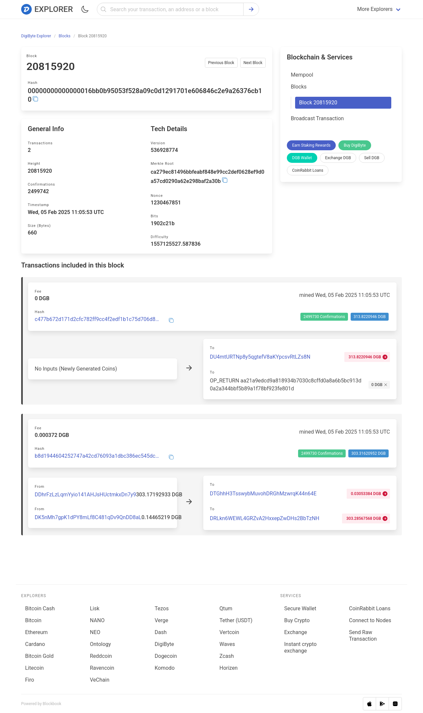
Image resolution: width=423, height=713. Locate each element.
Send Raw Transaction (363, 635)
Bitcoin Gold (39, 656)
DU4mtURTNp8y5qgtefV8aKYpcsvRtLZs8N (260, 357)
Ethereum (36, 632)
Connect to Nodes (370, 620)
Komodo (164, 668)
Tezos (162, 608)
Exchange (295, 632)
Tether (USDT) (235, 620)
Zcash (226, 656)
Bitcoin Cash (40, 608)
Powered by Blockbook (41, 703)
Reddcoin (101, 656)
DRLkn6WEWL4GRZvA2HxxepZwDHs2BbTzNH (264, 518)
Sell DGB (371, 158)
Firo (29, 680)
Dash (161, 632)
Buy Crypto (297, 620)
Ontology (100, 644)
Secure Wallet (300, 608)
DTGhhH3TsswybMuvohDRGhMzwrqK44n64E (263, 493)
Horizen (228, 668)
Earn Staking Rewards (311, 145)
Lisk (94, 608)
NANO (97, 620)
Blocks (299, 87)
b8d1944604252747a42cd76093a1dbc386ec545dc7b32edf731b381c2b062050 (98, 456)
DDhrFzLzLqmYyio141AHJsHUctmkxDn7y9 (85, 494)
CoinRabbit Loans (307, 170)
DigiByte (164, 644)
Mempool (302, 75)
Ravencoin (102, 668)
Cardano (35, 644)
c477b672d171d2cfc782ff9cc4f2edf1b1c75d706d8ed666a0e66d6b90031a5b (98, 319)
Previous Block (221, 62)
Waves (227, 644)
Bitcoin (33, 620)
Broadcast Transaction (317, 118)
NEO (95, 632)
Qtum (225, 608)
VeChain (99, 680)
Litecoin (34, 668)
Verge (161, 620)
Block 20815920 (318, 102)
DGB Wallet (302, 158)
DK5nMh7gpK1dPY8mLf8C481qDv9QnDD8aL (88, 517)
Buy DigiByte (355, 145)
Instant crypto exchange (300, 647)
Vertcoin (229, 632)
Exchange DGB (338, 158)
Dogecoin (166, 656)
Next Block (253, 62)
